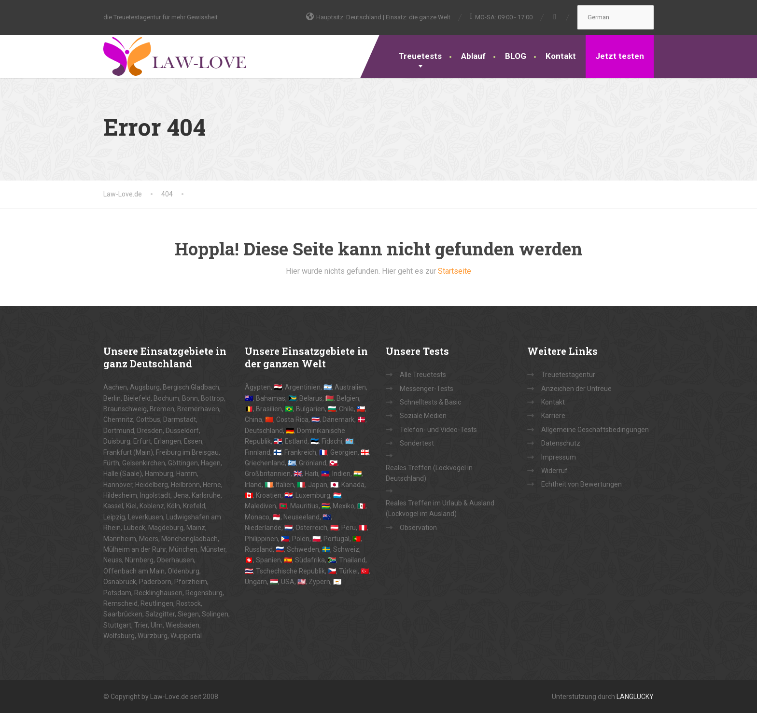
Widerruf (554, 471)
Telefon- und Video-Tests (438, 429)
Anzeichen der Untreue (576, 388)
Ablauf (473, 56)
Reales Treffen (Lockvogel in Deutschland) (429, 473)
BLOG (515, 56)
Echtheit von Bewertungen (581, 484)
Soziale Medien (423, 415)
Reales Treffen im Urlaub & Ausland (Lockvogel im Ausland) (440, 508)
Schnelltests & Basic (430, 402)
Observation (418, 527)
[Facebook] (555, 17)
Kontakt (561, 56)
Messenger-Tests (426, 388)
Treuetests (420, 56)
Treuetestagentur (568, 374)
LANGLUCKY (635, 696)
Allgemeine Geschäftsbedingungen (595, 429)
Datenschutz (560, 443)
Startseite (454, 271)
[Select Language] (615, 17)
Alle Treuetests (423, 374)
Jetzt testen (619, 56)
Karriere (553, 415)
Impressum (558, 457)
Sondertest (417, 443)
